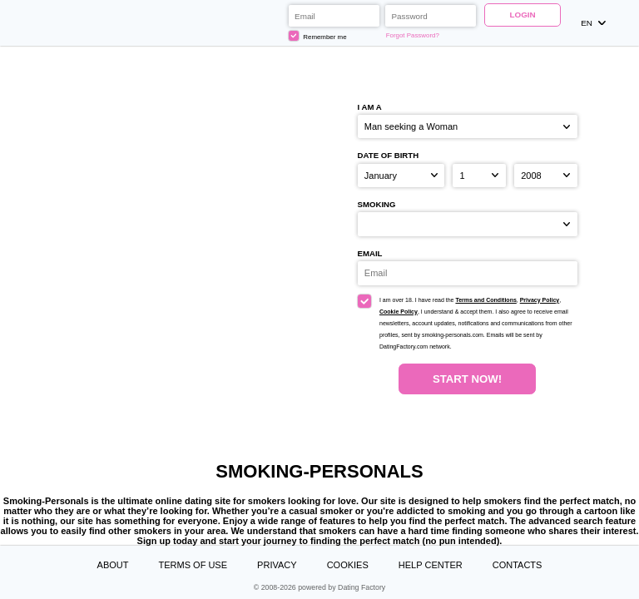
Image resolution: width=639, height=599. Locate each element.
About (113, 565)
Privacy (276, 565)
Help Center (431, 565)
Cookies (348, 565)
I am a (370, 106)
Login (522, 14)
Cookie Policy (398, 311)
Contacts (517, 565)
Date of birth (388, 155)
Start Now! (467, 379)
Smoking (377, 204)
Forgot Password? (412, 35)
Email (370, 253)
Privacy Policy (539, 300)
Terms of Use (193, 565)
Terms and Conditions (485, 300)
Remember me (318, 36)
